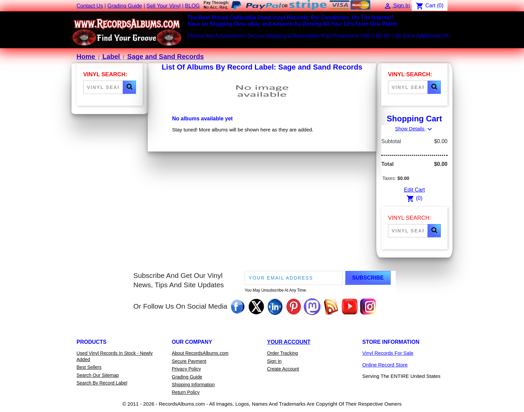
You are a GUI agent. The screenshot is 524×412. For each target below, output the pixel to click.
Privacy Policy (186, 369)
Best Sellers (89, 367)
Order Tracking (282, 353)
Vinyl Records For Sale (387, 353)
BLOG (192, 6)
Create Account (283, 369)
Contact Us (90, 6)
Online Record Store (385, 365)
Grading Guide (124, 6)
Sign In (274, 361)
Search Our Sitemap (98, 375)
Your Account (288, 342)
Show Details (414, 128)
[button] (129, 87)
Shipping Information (193, 384)
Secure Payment (189, 361)
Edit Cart (414, 190)
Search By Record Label (102, 383)
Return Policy (186, 392)
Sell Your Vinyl (163, 6)
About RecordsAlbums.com (200, 353)
